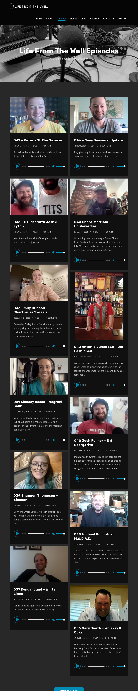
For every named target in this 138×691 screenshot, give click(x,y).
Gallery (94, 18)
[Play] (17, 166)
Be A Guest (108, 18)
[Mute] (53, 166)
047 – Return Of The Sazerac (38, 140)
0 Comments (48, 146)
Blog (83, 18)
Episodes (61, 18)
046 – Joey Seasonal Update (98, 140)
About (49, 18)
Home (39, 18)
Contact (123, 18)
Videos (73, 18)
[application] (39, 166)
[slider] (36, 166)
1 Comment (109, 232)
